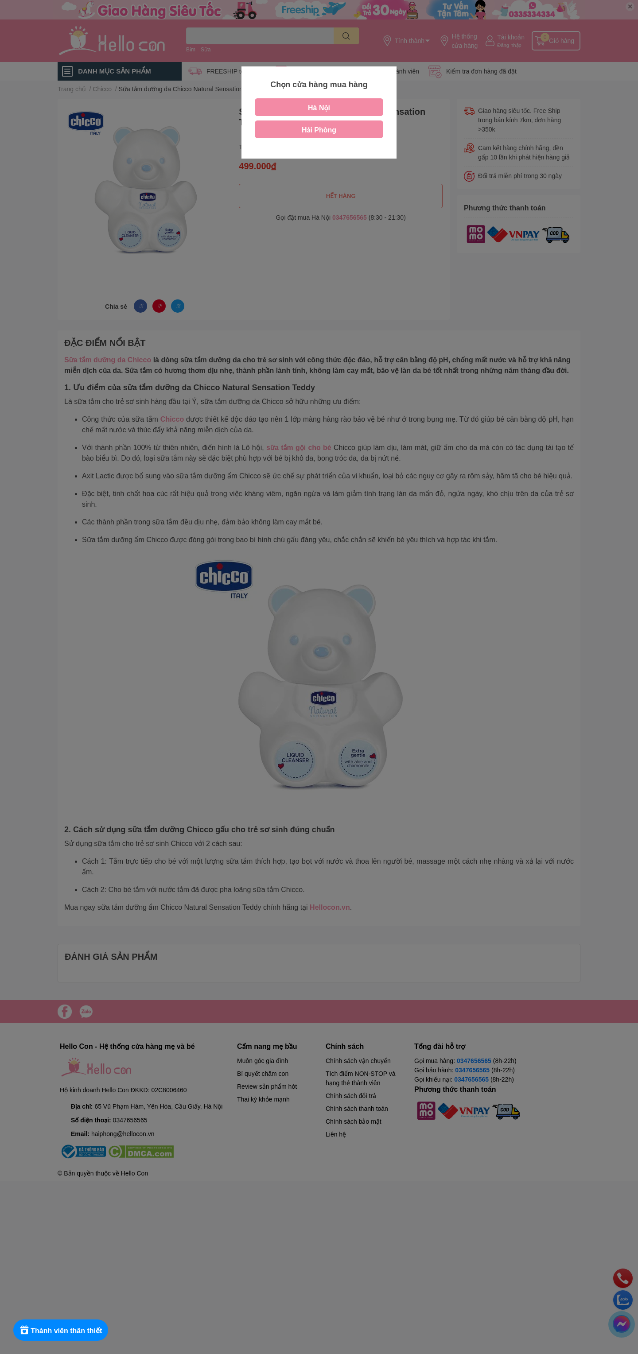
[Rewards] (61, 1330)
